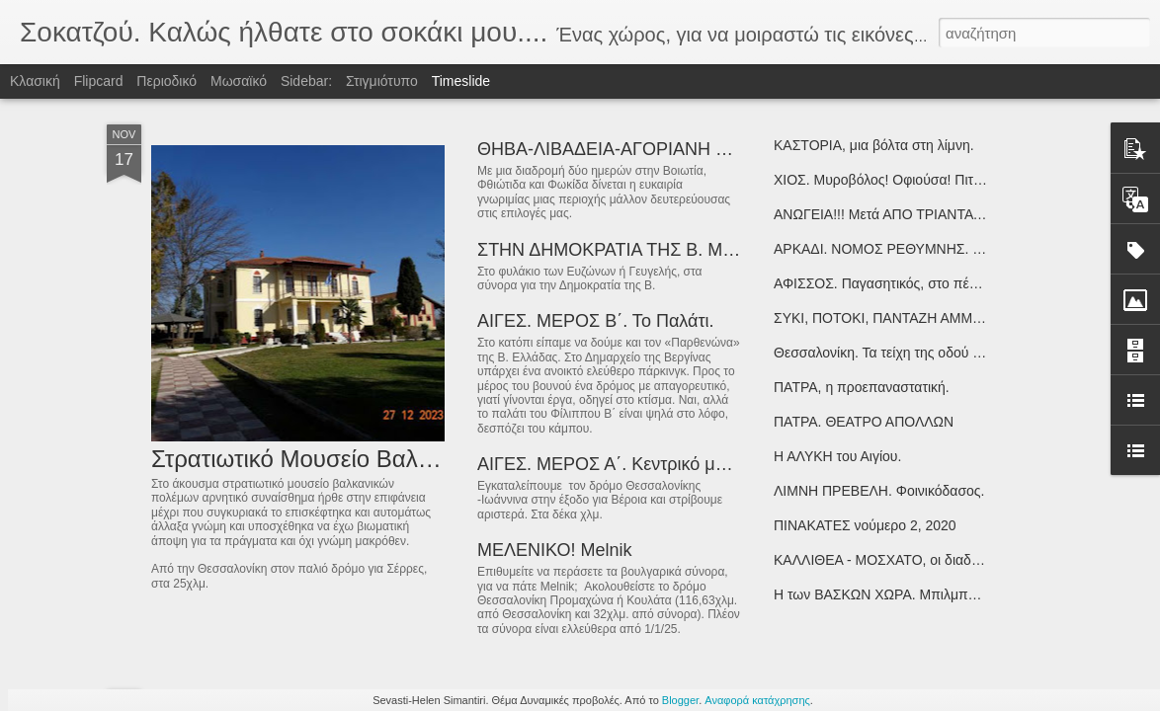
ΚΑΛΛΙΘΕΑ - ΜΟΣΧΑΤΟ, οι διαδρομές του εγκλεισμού (939, 560)
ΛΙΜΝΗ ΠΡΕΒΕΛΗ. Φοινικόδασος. (879, 491)
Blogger (680, 700)
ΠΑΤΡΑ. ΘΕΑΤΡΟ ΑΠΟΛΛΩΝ (863, 422)
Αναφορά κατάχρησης (757, 700)
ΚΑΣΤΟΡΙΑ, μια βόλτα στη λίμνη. (874, 145)
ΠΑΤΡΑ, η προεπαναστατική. (862, 387)
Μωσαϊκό (238, 81)
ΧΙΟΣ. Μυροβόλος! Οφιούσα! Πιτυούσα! (895, 180)
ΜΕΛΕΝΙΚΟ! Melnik (554, 550)
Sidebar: (306, 81)
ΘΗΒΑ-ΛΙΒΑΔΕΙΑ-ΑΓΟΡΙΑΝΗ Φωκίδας (631, 149)
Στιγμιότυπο (382, 81)
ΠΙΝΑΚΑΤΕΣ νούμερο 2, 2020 (865, 525)
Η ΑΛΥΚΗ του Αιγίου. (837, 456)
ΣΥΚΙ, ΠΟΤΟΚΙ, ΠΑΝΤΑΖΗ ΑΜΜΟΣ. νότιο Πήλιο (921, 318)
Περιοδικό (166, 81)
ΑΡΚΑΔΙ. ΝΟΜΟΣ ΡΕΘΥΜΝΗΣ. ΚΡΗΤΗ (897, 249)
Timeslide (461, 81)
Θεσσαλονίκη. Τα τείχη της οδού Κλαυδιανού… (916, 352)
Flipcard (99, 81)
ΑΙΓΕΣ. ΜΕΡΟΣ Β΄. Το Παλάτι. (595, 321)
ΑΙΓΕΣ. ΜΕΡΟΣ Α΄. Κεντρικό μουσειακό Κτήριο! (663, 464)
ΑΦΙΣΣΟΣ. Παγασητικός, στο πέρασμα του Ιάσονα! (929, 283)
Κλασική (35, 81)
